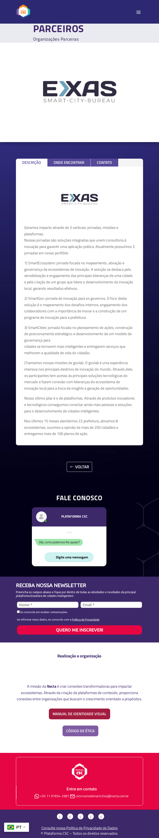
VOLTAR (82, 467)
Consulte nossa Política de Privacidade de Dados (79, 828)
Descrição (31, 162)
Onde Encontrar (69, 162)
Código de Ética (80, 731)
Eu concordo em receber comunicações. (42, 611)
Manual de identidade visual (79, 714)
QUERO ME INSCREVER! (79, 629)
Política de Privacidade (85, 619)
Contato (104, 162)
